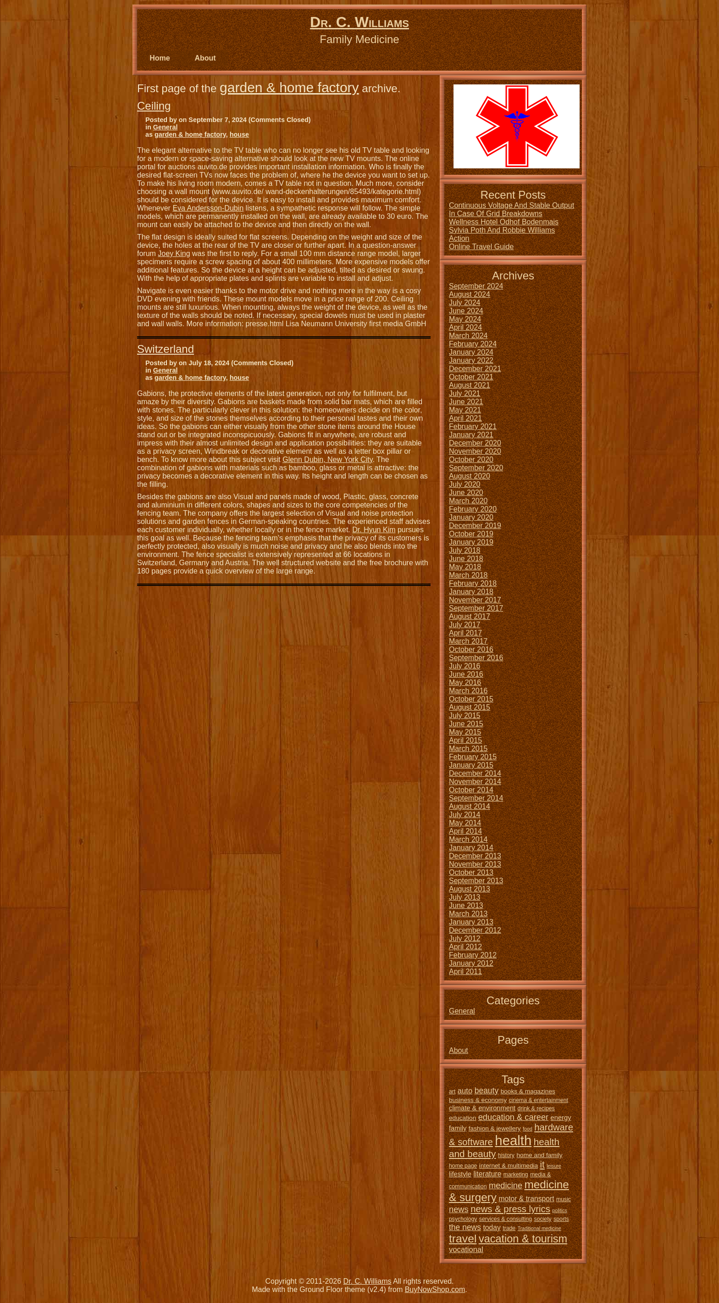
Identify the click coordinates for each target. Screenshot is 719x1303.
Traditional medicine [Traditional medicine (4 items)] (539, 1228)
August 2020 (469, 476)
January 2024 (471, 352)
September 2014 (476, 798)
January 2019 (471, 542)
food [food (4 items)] (527, 1128)
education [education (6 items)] (462, 1117)
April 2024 (465, 327)
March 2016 (468, 691)
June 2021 (466, 402)
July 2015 (465, 715)
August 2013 (469, 889)
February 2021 (473, 426)
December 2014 (475, 773)
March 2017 (468, 641)
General (165, 127)
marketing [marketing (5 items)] (515, 1174)
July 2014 (465, 815)
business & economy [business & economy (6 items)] (478, 1100)
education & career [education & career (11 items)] (513, 1117)
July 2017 (465, 625)
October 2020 (471, 459)
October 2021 (471, 377)
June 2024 (466, 311)
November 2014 (475, 781)
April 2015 (465, 740)
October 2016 (471, 649)
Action (459, 238)
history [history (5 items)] (506, 1155)
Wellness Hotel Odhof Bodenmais (504, 222)
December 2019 (475, 525)
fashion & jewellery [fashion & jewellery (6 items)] (495, 1128)
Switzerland (165, 349)
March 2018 (468, 575)
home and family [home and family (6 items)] (539, 1155)
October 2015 (471, 699)
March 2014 (468, 839)
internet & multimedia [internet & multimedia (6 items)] (508, 1165)
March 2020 (468, 501)
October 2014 (471, 790)
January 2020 (471, 517)
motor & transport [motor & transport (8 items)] (526, 1199)
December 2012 (475, 930)
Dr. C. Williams (359, 22)
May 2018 (465, 567)
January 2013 (471, 922)
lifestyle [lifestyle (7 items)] (460, 1174)
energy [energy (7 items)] (561, 1117)
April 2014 (465, 831)
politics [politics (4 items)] (559, 1210)
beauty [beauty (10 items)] (487, 1090)
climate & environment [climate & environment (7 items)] (482, 1108)
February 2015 (473, 757)
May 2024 (465, 319)
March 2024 (468, 336)
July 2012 (465, 938)
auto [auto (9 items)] (465, 1090)
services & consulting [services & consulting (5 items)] (505, 1219)
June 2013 (466, 905)
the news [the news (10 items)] (465, 1227)
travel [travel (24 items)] (462, 1238)
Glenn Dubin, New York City (327, 459)
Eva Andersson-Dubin (207, 208)
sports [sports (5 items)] (561, 1219)
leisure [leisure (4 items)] (554, 1166)
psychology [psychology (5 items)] (463, 1219)
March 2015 (468, 748)
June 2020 (466, 492)
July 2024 (465, 302)
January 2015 (471, 765)
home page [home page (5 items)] (463, 1166)
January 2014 (471, 848)
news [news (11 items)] (459, 1209)
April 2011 (465, 971)
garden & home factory (289, 87)
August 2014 (469, 806)
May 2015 (465, 732)
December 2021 (475, 369)
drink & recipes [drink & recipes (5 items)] (536, 1108)
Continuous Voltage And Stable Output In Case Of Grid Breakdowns (511, 209)
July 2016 (465, 666)
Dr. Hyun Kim (373, 530)
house (239, 134)
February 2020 (473, 509)
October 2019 (471, 534)
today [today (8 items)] (491, 1227)
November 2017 (475, 600)
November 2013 (475, 864)
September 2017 (476, 608)
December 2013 (475, 856)
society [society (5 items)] (543, 1219)
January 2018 (471, 592)
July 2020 (465, 484)
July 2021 (465, 393)
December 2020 (475, 443)
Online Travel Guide (481, 247)
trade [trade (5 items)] (509, 1228)
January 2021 (471, 435)
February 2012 (473, 955)
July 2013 (465, 897)
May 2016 (465, 682)
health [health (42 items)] (513, 1140)
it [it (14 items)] (542, 1164)
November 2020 (475, 451)
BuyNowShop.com (435, 1289)
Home (159, 58)
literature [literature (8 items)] (487, 1174)
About (205, 58)
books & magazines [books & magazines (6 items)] (528, 1091)
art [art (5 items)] (452, 1091)
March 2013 (468, 914)
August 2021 (469, 385)
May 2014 (465, 823)
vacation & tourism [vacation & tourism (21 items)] (523, 1239)
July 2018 (465, 550)
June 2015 (466, 724)
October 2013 (471, 872)
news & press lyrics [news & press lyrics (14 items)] (510, 1209)
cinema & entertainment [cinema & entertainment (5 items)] (538, 1100)
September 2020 (476, 468)
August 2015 (469, 707)
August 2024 (469, 294)
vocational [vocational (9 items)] (466, 1249)
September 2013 (476, 881)
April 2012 (465, 947)
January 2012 (471, 963)
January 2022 (471, 360)
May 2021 (465, 410)
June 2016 (466, 674)
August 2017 (469, 616)
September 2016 (476, 658)
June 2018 (466, 558)
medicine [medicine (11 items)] (505, 1185)
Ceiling (154, 106)
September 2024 (476, 286)
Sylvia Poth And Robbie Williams (502, 230)
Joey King (174, 253)
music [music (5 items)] (563, 1199)
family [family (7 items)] (457, 1128)
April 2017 (465, 633)
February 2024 (473, 344)
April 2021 (465, 418)
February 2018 (473, 583)
